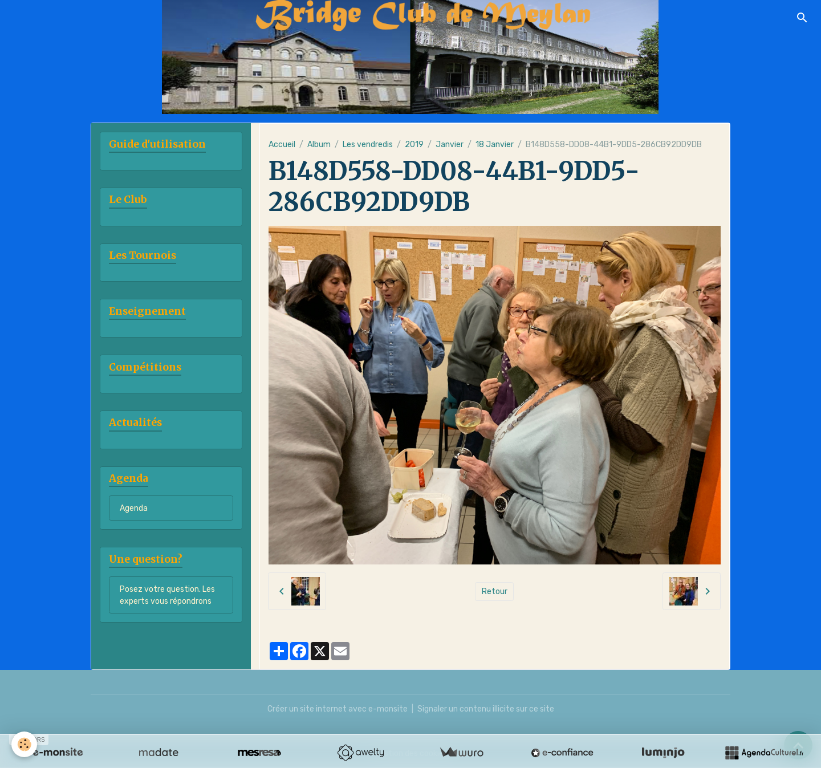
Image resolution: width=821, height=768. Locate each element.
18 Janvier (494, 144)
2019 (414, 144)
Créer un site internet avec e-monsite (337, 709)
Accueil (282, 144)
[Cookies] (24, 744)
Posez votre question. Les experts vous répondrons (167, 595)
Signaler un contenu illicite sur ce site (485, 709)
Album (319, 144)
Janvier (450, 144)
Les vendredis (368, 144)
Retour (494, 591)
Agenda (134, 508)
